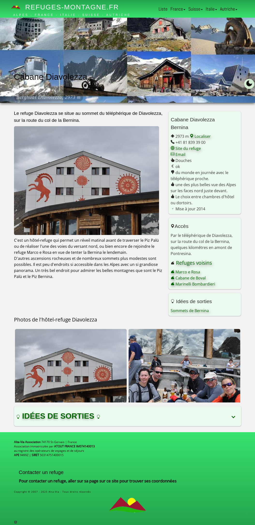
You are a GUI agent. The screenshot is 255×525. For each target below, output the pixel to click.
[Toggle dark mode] (249, 84)
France (177, 9)
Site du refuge (186, 148)
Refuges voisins (194, 262)
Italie (211, 9)
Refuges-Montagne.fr (66, 7)
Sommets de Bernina (190, 310)
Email (178, 154)
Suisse (195, 9)
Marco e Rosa (185, 272)
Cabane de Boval (188, 278)
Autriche (228, 9)
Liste (163, 9)
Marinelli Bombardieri (193, 284)
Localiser (200, 136)
